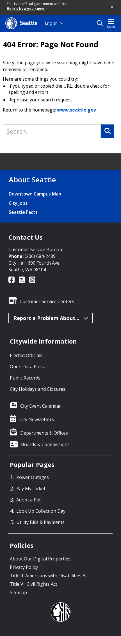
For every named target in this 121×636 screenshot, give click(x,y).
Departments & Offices (44, 433)
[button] (112, 7)
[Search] (107, 131)
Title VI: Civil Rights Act (33, 584)
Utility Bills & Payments (40, 522)
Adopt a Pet (28, 500)
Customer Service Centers (47, 301)
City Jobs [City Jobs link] (18, 203)
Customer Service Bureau (35, 249)
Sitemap (18, 592)
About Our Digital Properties (40, 559)
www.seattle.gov (76, 110)
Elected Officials (26, 355)
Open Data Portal (28, 367)
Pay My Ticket (30, 488)
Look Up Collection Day (40, 511)
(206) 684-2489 (40, 256)
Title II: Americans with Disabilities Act (49, 576)
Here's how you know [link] (27, 8)
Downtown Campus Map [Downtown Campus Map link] (35, 194)
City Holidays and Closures (37, 389)
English (51, 23)
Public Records (25, 378)
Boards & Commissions (45, 444)
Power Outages (32, 477)
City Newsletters (36, 419)
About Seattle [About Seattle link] (32, 179)
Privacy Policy (24, 567)
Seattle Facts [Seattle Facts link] (23, 212)
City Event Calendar (40, 406)
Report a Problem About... (50, 318)
